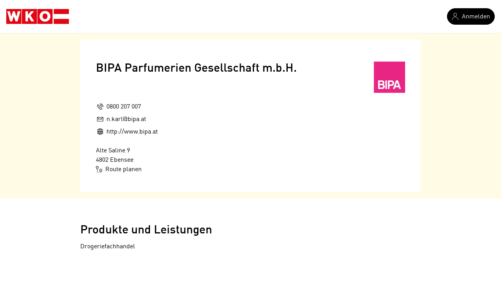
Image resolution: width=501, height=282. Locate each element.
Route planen (119, 169)
